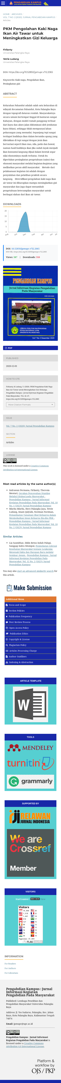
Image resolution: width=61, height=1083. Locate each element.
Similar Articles (13, 536)
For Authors (10, 968)
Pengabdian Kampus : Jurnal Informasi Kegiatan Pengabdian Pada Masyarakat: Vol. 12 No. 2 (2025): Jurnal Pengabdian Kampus (33, 560)
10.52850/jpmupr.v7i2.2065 (25, 248)
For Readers (10, 963)
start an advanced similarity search (35, 571)
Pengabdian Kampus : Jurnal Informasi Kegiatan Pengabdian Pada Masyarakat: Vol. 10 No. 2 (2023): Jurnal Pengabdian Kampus (33, 524)
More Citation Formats (19, 404)
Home (6, 14)
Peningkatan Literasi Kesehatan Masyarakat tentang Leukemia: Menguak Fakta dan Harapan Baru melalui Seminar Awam (33, 550)
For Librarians (11, 973)
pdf (9, 348)
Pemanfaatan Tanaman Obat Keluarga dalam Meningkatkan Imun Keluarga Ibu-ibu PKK (32, 516)
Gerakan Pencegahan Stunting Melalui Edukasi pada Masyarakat (29, 495)
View (42, 899)
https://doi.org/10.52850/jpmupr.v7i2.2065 (31, 72)
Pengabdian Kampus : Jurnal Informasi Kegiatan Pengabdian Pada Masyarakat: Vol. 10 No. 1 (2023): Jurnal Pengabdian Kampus (33, 502)
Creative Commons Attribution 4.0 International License (25, 1045)
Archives (17, 14)
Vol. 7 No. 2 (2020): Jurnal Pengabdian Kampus (29, 17)
